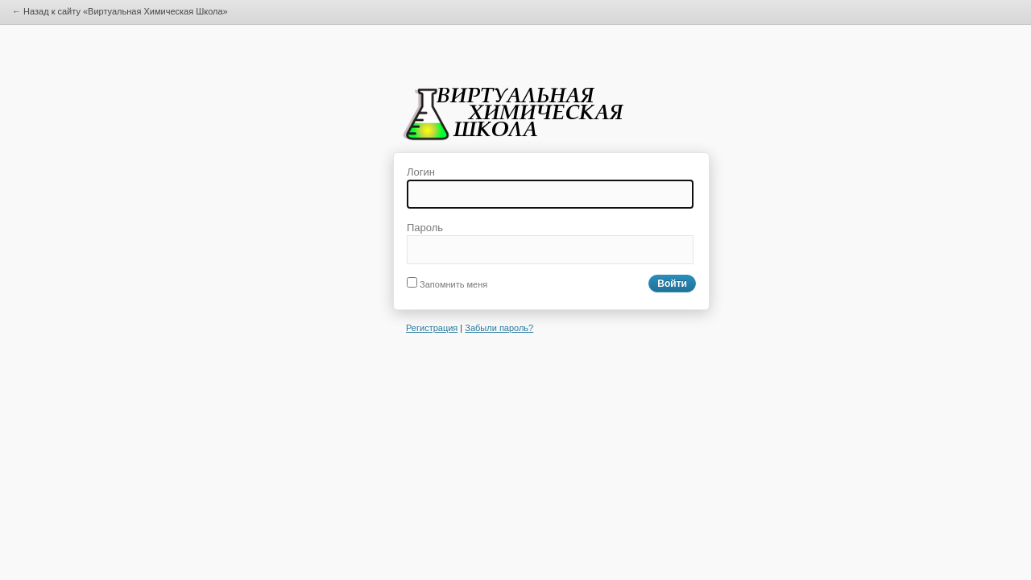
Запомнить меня (447, 284)
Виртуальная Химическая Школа (518, 119)
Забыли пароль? (499, 328)
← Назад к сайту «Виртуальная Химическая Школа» (120, 11)
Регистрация (432, 328)
